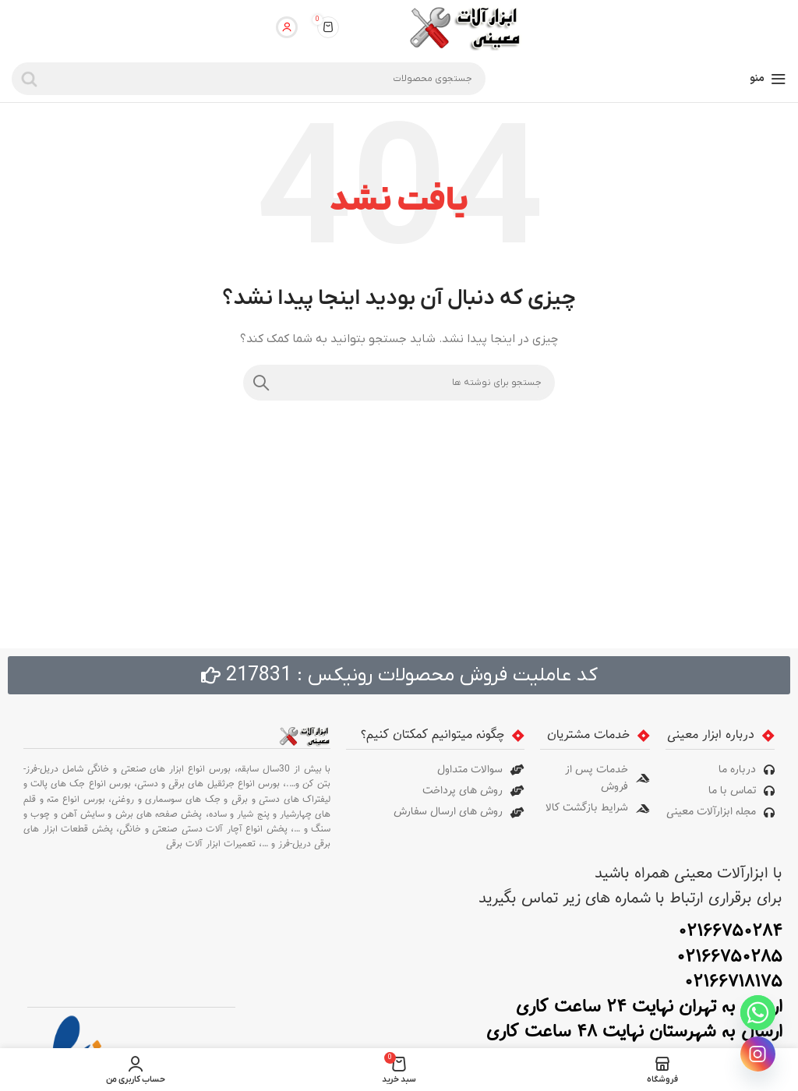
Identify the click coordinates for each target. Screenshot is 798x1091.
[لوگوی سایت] (463, 26)
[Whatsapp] (757, 1012)
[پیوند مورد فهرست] (720, 770)
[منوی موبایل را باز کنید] (768, 78)
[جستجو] (249, 78)
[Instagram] (757, 1054)
